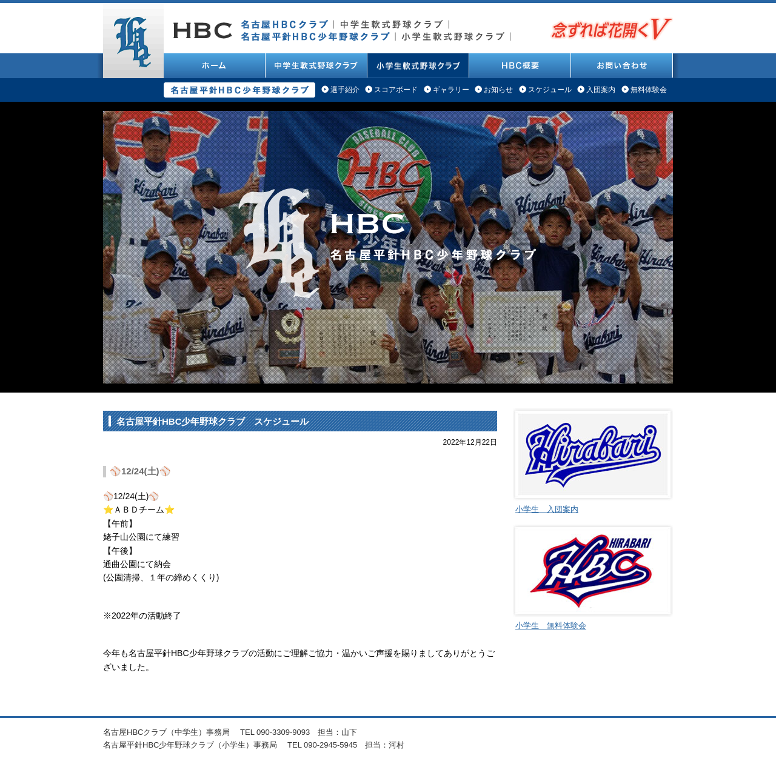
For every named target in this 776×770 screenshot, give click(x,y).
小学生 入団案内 (546, 509)
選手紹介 (345, 89)
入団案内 (600, 89)
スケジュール (550, 89)
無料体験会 (648, 89)
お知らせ (498, 89)
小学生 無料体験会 (550, 625)
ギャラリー (451, 89)
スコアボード (396, 89)
